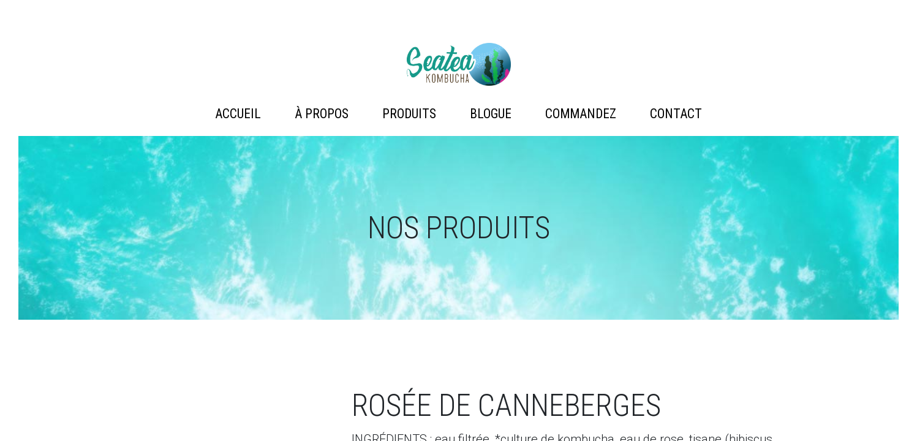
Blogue (490, 113)
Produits (409, 113)
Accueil (238, 113)
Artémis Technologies (459, 64)
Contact (676, 113)
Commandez (580, 113)
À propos (322, 113)
